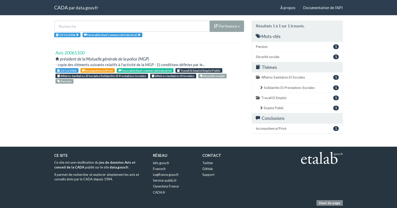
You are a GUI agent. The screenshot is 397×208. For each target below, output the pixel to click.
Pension (64, 81)
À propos (287, 7)
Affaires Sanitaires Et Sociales (173, 76)
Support (208, 175)
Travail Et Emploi (297, 98)
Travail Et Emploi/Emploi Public (199, 70)
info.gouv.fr (161, 163)
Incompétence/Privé (97, 70)
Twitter (207, 163)
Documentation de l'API (323, 7)
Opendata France (166, 186)
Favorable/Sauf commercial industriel (145, 70)
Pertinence (227, 26)
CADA (61, 7)
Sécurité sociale (212, 76)
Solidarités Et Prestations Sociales (299, 87)
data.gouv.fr (87, 7)
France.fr (159, 169)
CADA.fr (159, 192)
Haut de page (329, 203)
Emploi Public (299, 108)
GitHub (207, 169)
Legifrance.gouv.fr (166, 175)
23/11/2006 (67, 70)
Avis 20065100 (70, 52)
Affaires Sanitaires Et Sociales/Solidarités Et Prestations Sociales (101, 76)
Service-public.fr (165, 180)
